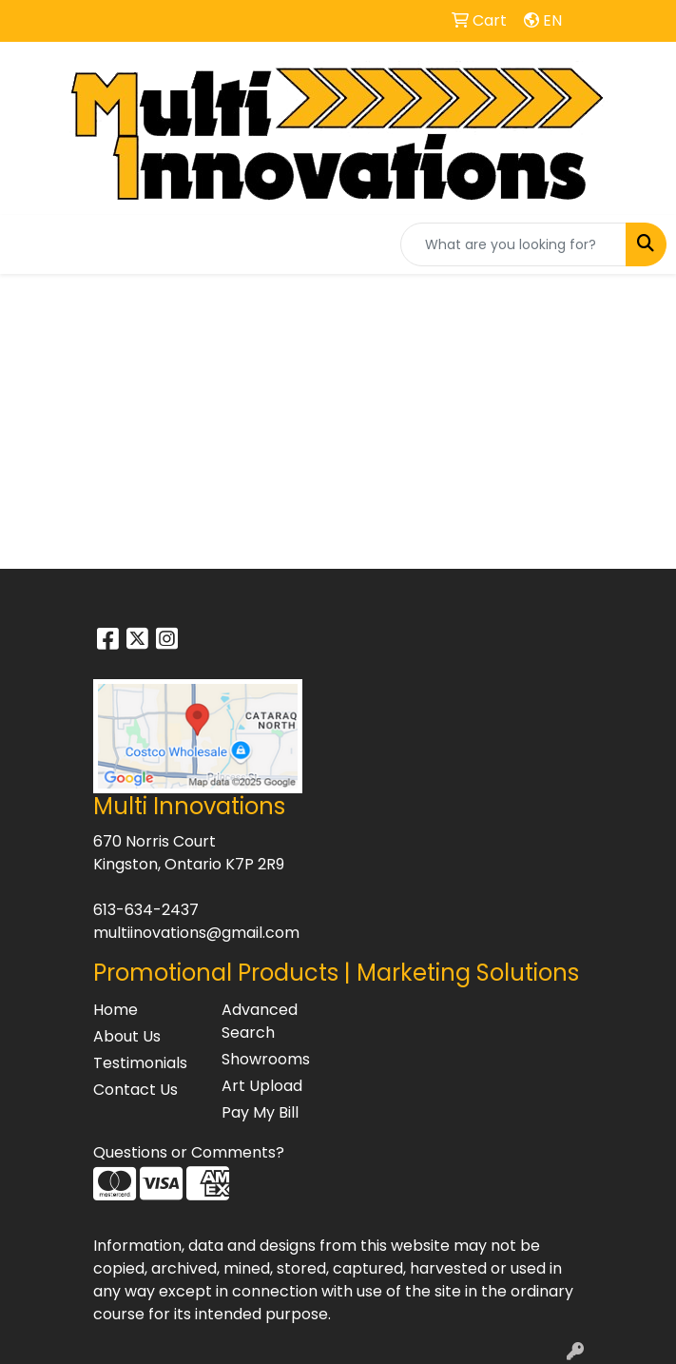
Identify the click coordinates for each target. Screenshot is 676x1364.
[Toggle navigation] (29, 244)
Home (115, 1010)
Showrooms (266, 1059)
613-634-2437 (146, 910)
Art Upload (262, 1086)
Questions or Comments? (188, 1152)
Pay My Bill (260, 1112)
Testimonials (140, 1063)
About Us (127, 1036)
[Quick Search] (513, 244)
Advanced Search (260, 1021)
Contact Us (135, 1090)
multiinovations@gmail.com (196, 933)
